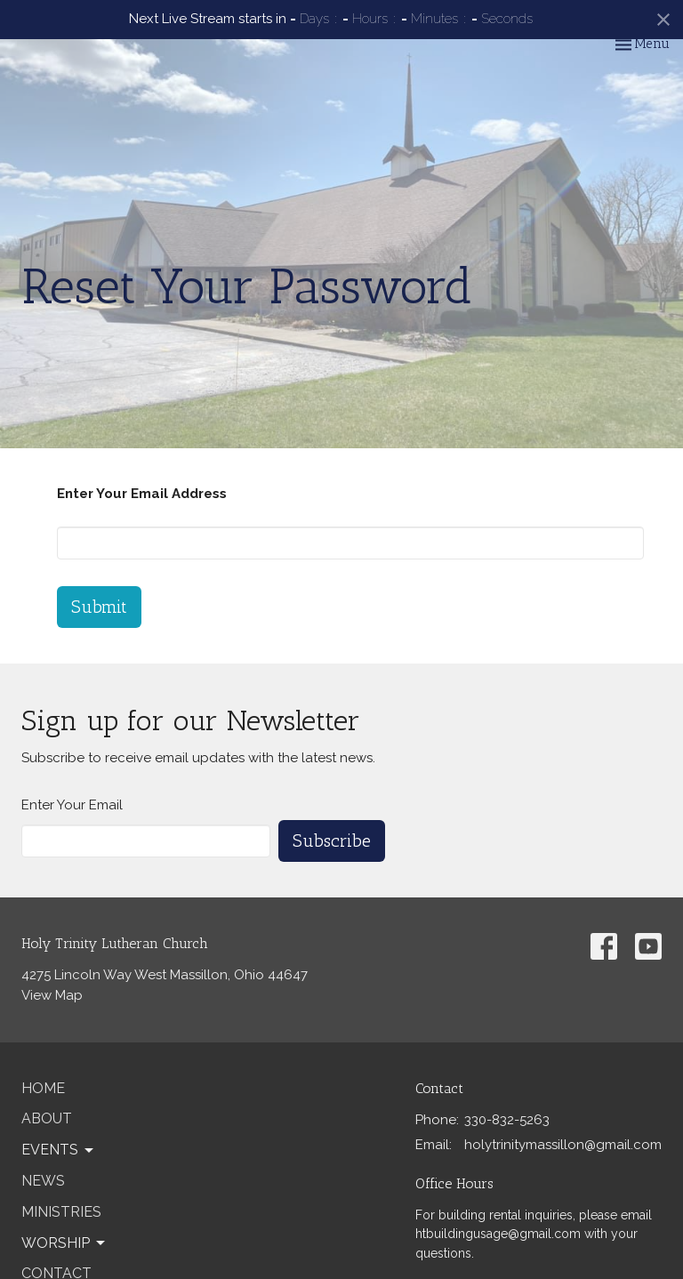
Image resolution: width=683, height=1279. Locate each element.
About (46, 1118)
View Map (52, 995)
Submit (99, 606)
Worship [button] (64, 1243)
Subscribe (332, 840)
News (43, 1180)
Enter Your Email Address (142, 494)
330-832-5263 (507, 1120)
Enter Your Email (72, 805)
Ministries (61, 1211)
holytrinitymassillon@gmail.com (563, 1145)
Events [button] (58, 1150)
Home (43, 1088)
